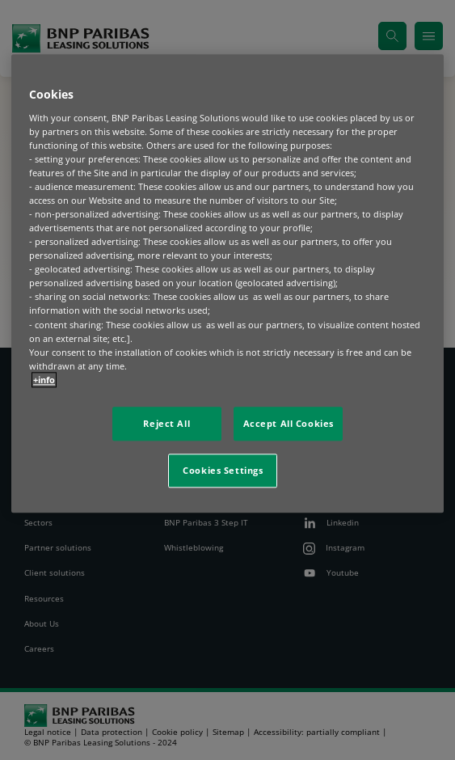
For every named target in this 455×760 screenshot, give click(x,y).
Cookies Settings (223, 470)
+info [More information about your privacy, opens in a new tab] (44, 380)
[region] (227, 283)
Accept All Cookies (288, 423)
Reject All (166, 423)
